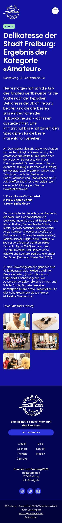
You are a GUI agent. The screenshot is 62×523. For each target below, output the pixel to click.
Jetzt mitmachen (31, 432)
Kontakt (40, 449)
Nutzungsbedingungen (31, 513)
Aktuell (22, 444)
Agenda (22, 449)
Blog (40, 444)
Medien (40, 454)
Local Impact (34, 510)
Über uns (22, 459)
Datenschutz (31, 517)
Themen (22, 454)
